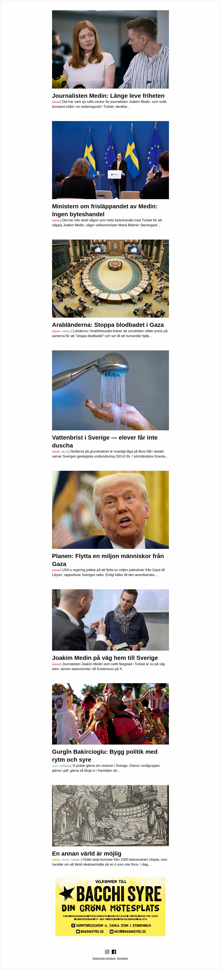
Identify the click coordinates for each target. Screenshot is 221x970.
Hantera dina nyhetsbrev (104, 958)
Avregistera (122, 958)
